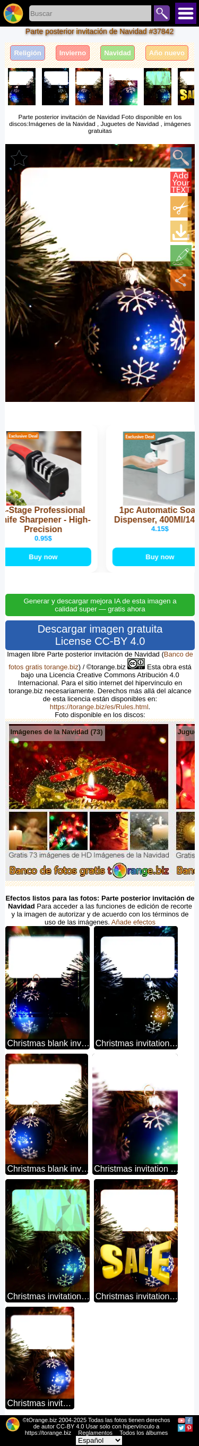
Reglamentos (95, 1433)
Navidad (117, 53)
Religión (27, 53)
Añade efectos (133, 922)
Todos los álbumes (143, 1433)
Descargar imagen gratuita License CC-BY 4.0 (100, 635)
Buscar (162, 13)
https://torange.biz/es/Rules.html (99, 707)
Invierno (72, 53)
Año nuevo (167, 53)
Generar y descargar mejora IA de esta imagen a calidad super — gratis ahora (99, 605)
